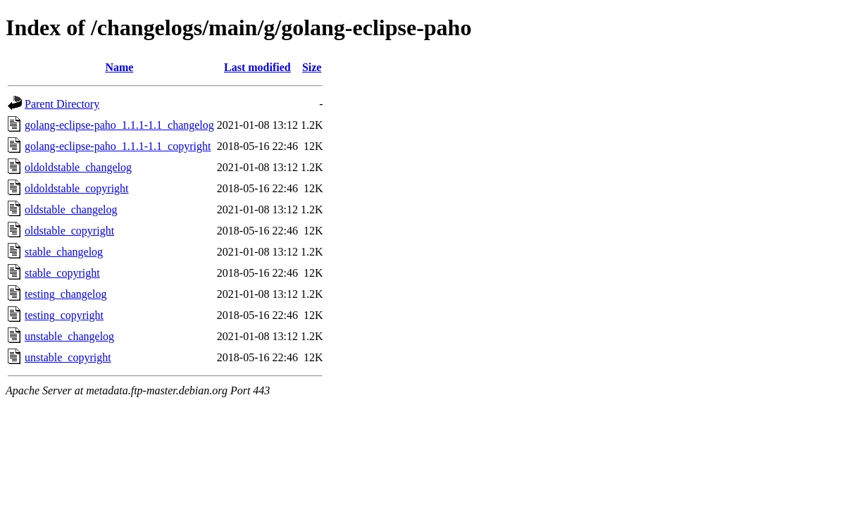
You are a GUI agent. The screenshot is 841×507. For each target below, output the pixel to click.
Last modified (257, 67)
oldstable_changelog (71, 209)
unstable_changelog (69, 336)
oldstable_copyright (69, 231)
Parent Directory (62, 104)
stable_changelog (64, 252)
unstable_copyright (68, 357)
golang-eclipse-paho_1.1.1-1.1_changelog (119, 125)
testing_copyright (64, 315)
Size (312, 67)
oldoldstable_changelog (78, 167)
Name (119, 67)
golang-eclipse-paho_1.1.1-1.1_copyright (118, 146)
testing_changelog (65, 294)
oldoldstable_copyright (77, 188)
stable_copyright (62, 273)
